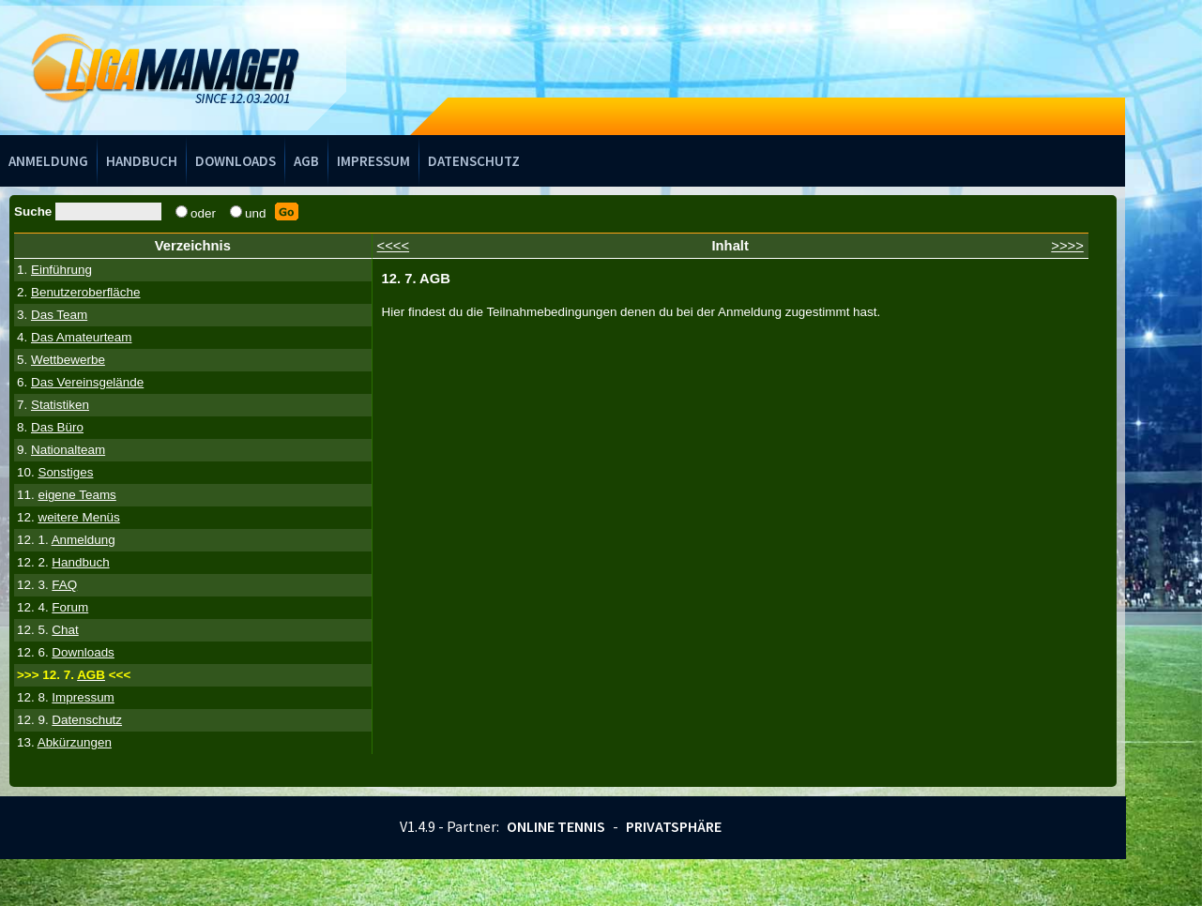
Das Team (59, 315)
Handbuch (141, 161)
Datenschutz (474, 161)
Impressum (373, 161)
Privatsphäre (674, 826)
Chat (65, 630)
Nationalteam (68, 450)
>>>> (1067, 245)
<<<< (393, 245)
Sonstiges (65, 472)
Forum (70, 607)
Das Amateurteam (81, 337)
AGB (306, 161)
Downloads (235, 161)
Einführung (61, 270)
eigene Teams (76, 495)
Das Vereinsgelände (87, 382)
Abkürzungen (75, 742)
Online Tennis (556, 826)
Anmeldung (48, 161)
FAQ (64, 585)
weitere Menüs (78, 517)
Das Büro (57, 427)
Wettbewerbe (68, 360)
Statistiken (60, 405)
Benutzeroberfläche (86, 292)
